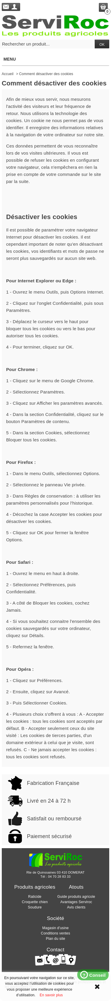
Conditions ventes (55, 933)
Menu (55, 59)
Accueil (8, 74)
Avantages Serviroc (76, 902)
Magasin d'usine (55, 928)
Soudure (35, 907)
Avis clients (76, 907)
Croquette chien (35, 902)
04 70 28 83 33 (59, 876)
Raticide (34, 897)
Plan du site (55, 939)
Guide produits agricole (76, 897)
